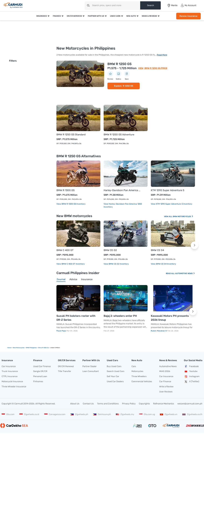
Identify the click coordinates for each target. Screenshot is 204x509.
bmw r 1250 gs (43, 347)
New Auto (131, 16)
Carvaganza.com (54, 414)
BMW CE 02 (110, 250)
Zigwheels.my (125, 414)
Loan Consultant (90, 371)
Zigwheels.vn (168, 414)
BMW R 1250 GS (119, 64)
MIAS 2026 (164, 371)
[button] (194, 245)
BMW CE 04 (157, 250)
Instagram (192, 377)
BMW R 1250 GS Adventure (119, 134)
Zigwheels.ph (79, 414)
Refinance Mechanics (163, 403)
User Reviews (166, 391)
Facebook (191, 366)
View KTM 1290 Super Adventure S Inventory (171, 204)
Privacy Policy (129, 403)
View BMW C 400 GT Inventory (70, 264)
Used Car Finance (42, 366)
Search (150, 5)
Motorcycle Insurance (12, 381)
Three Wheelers (139, 376)
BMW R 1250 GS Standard (71, 134)
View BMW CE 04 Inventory (163, 264)
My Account (188, 5)
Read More (162, 55)
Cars (133, 366)
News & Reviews (149, 16)
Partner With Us (96, 16)
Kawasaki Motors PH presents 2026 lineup (170, 317)
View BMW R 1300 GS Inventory (71, 204)
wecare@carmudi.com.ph (189, 403)
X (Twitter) (191, 382)
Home (9, 347)
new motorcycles (19, 347)
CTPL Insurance (9, 376)
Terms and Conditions (108, 403)
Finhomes (38, 381)
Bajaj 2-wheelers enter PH (120, 315)
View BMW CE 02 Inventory (116, 264)
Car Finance (165, 381)
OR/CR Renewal (66, 366)
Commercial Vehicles (141, 381)
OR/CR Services (74, 16)
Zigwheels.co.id (29, 414)
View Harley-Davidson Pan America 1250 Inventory (123, 205)
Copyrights (144, 403)
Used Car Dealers (115, 381)
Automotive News (185, 273)
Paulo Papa (61, 331)
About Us (74, 403)
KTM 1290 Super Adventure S (167, 190)
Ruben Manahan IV (159, 331)
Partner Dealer (89, 366)
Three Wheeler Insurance (14, 386)
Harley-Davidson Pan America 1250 (122, 190)
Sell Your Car (113, 376)
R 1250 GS (128, 86)
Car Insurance (9, 366)
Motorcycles (137, 371)
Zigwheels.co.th (192, 414)
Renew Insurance (188, 16)
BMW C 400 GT (65, 250)
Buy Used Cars (114, 366)
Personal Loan (40, 376)
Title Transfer (64, 371)
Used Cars (115, 16)
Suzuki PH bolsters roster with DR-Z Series (75, 317)
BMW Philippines (31, 347)
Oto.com (8, 414)
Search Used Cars (115, 371)
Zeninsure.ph (102, 414)
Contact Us (88, 403)
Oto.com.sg (147, 414)
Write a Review (166, 386)
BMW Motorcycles (183, 216)
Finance (57, 16)
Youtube (190, 371)
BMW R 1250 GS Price (155, 68)
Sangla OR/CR (40, 371)
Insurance (41, 16)
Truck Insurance (10, 371)
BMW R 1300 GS (65, 190)
